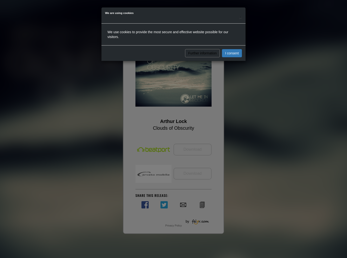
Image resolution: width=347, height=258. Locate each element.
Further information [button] (202, 53)
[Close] (240, 17)
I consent (232, 53)
